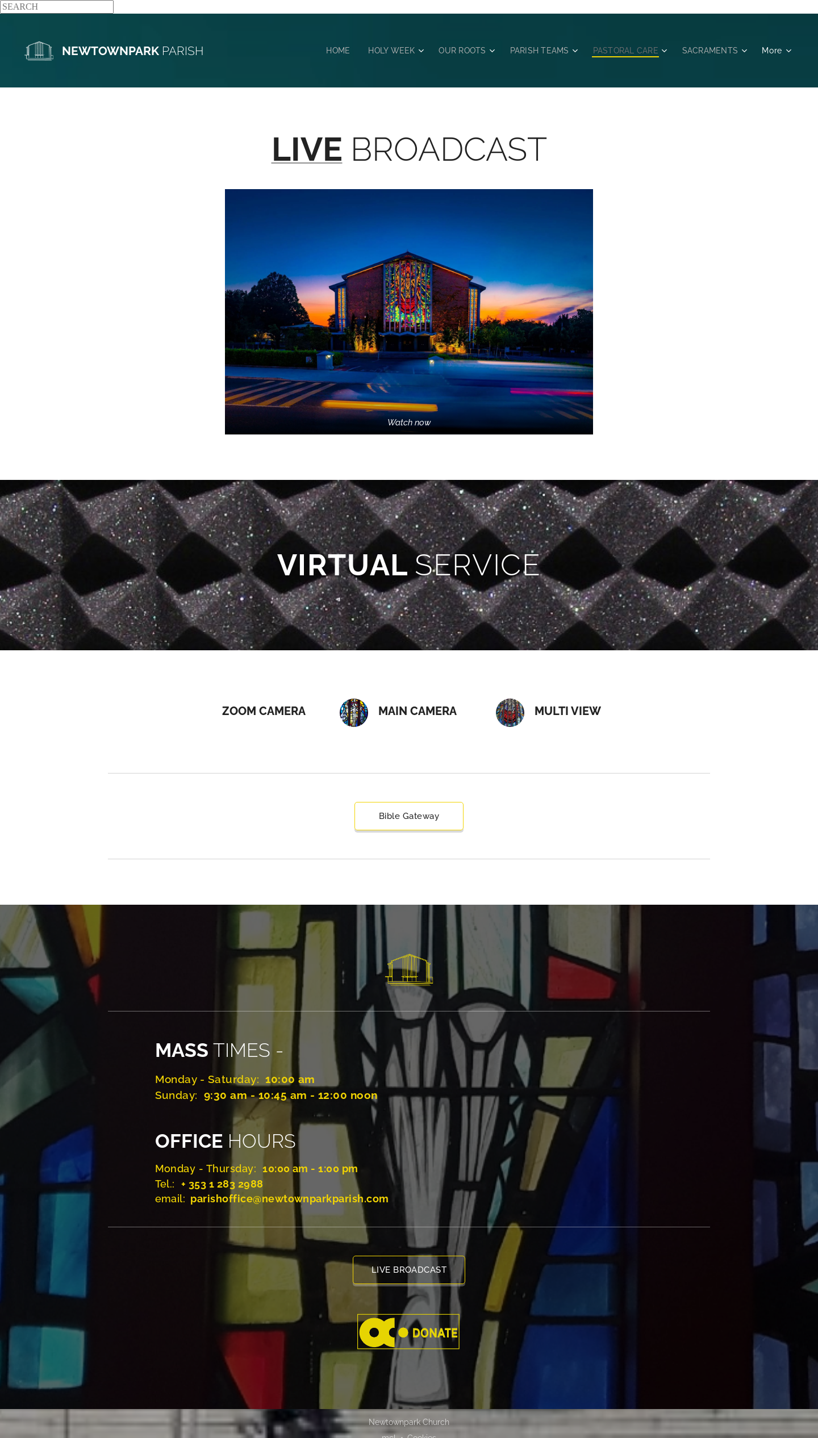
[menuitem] (326, 50)
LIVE (307, 149)
